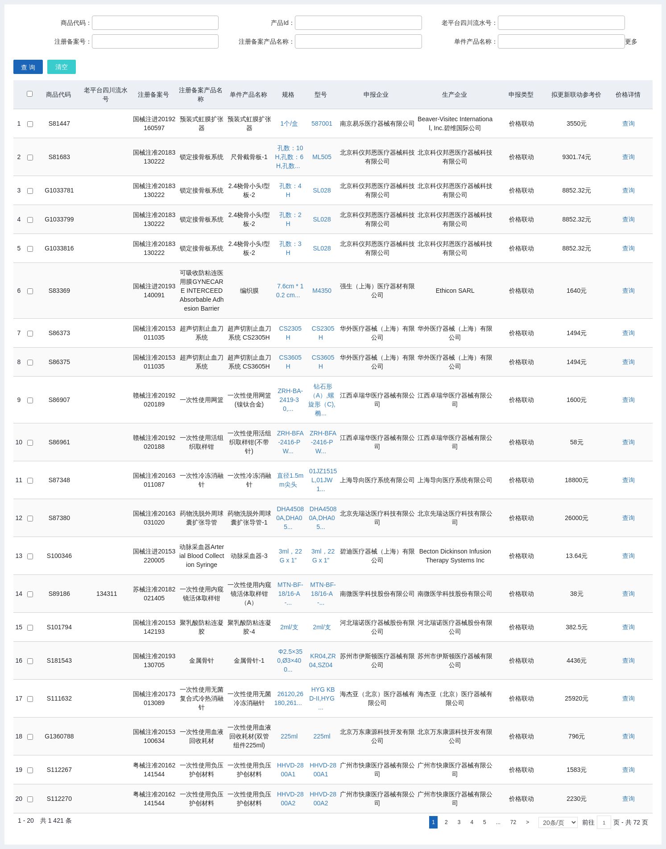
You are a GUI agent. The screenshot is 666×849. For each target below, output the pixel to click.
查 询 (28, 67)
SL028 (322, 190)
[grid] (333, 461)
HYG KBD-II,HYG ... (322, 698)
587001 (321, 123)
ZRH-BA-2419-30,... (290, 399)
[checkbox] (30, 94)
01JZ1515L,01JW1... (323, 480)
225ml (289, 736)
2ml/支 (289, 627)
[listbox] (558, 822)
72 (513, 822)
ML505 (321, 156)
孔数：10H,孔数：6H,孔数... (289, 156)
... (498, 822)
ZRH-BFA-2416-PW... (290, 442)
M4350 (321, 290)
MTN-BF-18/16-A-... (290, 593)
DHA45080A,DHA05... (290, 517)
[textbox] (604, 822)
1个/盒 (289, 123)
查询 (628, 123)
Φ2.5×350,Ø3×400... (289, 660)
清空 (61, 66)
